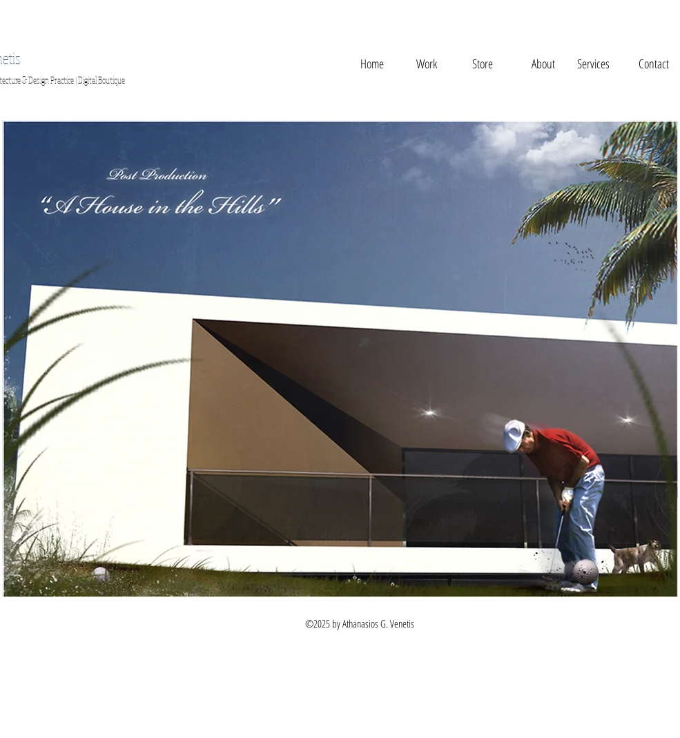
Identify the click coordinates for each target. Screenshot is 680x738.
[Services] (593, 64)
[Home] (372, 64)
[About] (543, 64)
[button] (483, 64)
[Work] (427, 64)
